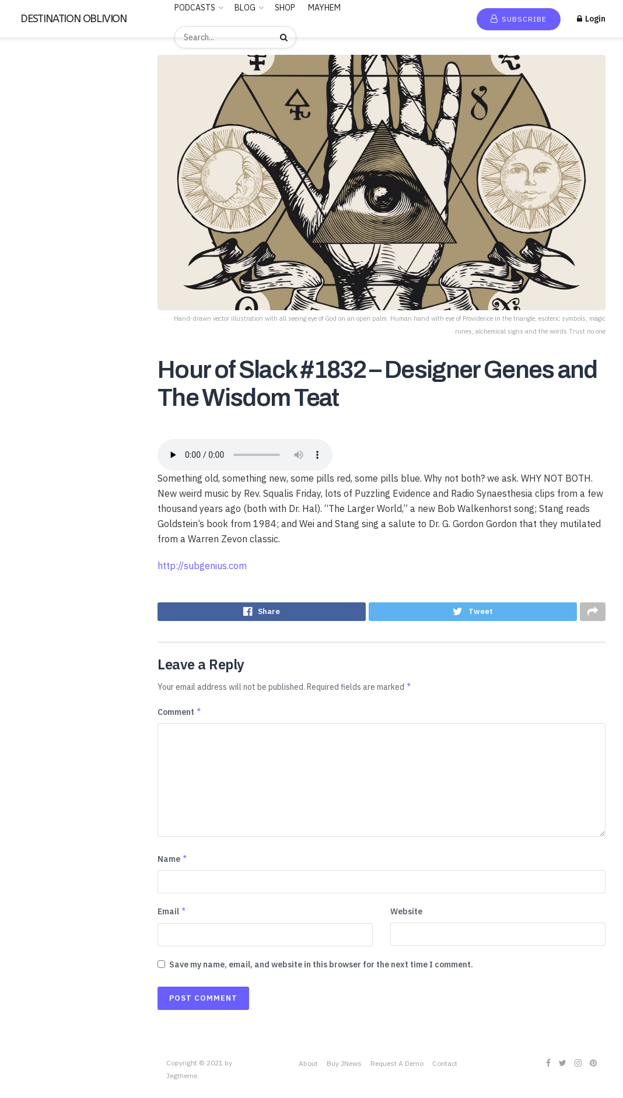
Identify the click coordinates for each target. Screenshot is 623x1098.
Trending (35, 105)
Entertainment (38, 267)
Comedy (26, 234)
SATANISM (31, 420)
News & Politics (40, 352)
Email (172, 914)
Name (173, 862)
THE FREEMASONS (45, 521)
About (308, 1066)
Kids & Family (35, 301)
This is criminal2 (40, 555)
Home (29, 71)
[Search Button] (285, 37)
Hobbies (26, 284)
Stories (25, 487)
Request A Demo (397, 1066)
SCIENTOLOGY (39, 437)
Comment (180, 715)
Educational (33, 250)
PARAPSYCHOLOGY (47, 369)
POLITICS (30, 386)
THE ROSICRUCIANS (49, 538)
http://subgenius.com (202, 565)
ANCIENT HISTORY (47, 166)
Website (406, 915)
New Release (43, 88)
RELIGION (30, 403)
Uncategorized (39, 572)
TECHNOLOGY (38, 504)
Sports (24, 470)
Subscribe (519, 19)
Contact (444, 1066)
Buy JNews (344, 1066)
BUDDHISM (32, 183)
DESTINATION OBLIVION (73, 18)
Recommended (45, 122)
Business (28, 200)
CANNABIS (31, 217)
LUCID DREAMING (45, 318)
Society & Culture (43, 453)
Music (22, 335)
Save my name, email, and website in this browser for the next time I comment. (321, 968)
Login (591, 18)
